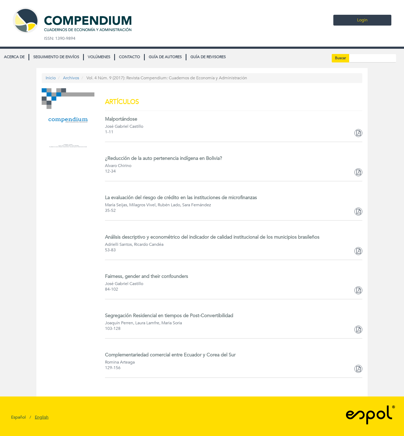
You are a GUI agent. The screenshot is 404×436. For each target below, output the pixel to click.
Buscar (340, 58)
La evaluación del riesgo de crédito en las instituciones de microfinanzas (181, 197)
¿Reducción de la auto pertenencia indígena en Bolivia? (163, 158)
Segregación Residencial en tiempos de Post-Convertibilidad (169, 315)
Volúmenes (99, 57)
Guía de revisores (208, 57)
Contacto (129, 57)
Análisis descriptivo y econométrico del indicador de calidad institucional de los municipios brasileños (212, 237)
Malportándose (121, 119)
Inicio (51, 78)
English (42, 417)
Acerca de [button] (14, 57)
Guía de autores (165, 57)
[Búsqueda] (372, 58)
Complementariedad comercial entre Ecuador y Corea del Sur (170, 355)
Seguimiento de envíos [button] (56, 57)
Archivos (71, 78)
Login (362, 20)
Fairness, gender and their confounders (146, 276)
